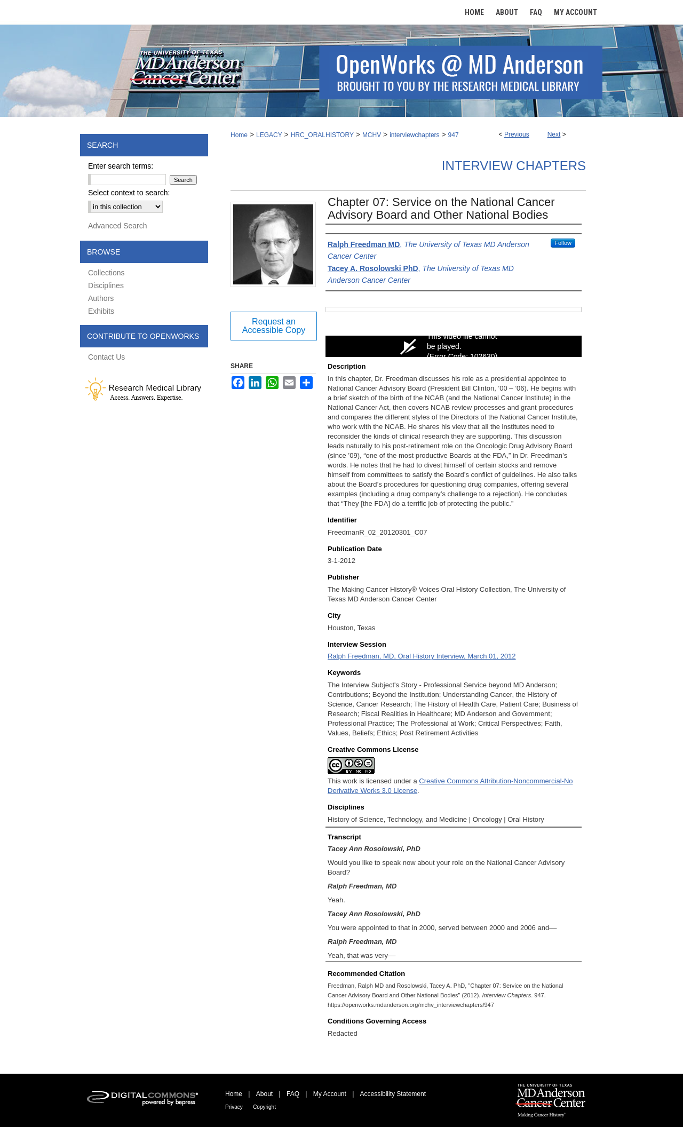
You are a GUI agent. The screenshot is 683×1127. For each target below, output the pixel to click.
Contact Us (106, 357)
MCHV (371, 135)
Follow (562, 243)
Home (239, 135)
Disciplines (106, 285)
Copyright (264, 1107)
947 (453, 135)
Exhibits (101, 311)
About (264, 1094)
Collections (106, 272)
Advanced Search (117, 225)
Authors (101, 298)
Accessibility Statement (393, 1094)
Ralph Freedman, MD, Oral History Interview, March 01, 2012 (422, 656)
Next (554, 134)
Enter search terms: (120, 166)
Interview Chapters (514, 165)
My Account (329, 1094)
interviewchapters (414, 135)
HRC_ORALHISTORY (322, 135)
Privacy (234, 1107)
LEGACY (269, 135)
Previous (516, 134)
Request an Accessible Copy (273, 326)
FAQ (293, 1094)
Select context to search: (129, 192)
